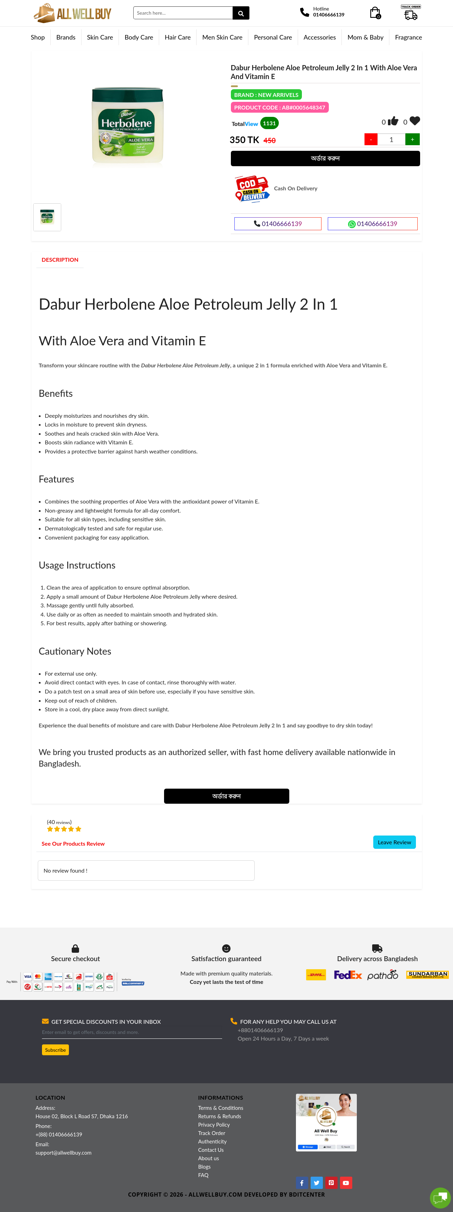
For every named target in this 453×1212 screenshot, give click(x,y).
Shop (38, 37)
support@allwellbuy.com (64, 1152)
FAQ (203, 1175)
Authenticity (212, 1141)
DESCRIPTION (60, 259)
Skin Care (100, 37)
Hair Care (178, 37)
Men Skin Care (222, 37)
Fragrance (408, 37)
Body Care (139, 37)
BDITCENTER (307, 1194)
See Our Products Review (73, 843)
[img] (393, 120)
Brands (66, 37)
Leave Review (394, 842)
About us (208, 1158)
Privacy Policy (214, 1124)
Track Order (211, 1133)
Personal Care (273, 37)
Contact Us (211, 1150)
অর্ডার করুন (325, 158)
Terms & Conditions (220, 1108)
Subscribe (55, 1050)
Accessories (320, 37)
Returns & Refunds (219, 1116)
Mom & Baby (365, 37)
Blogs (204, 1166)
